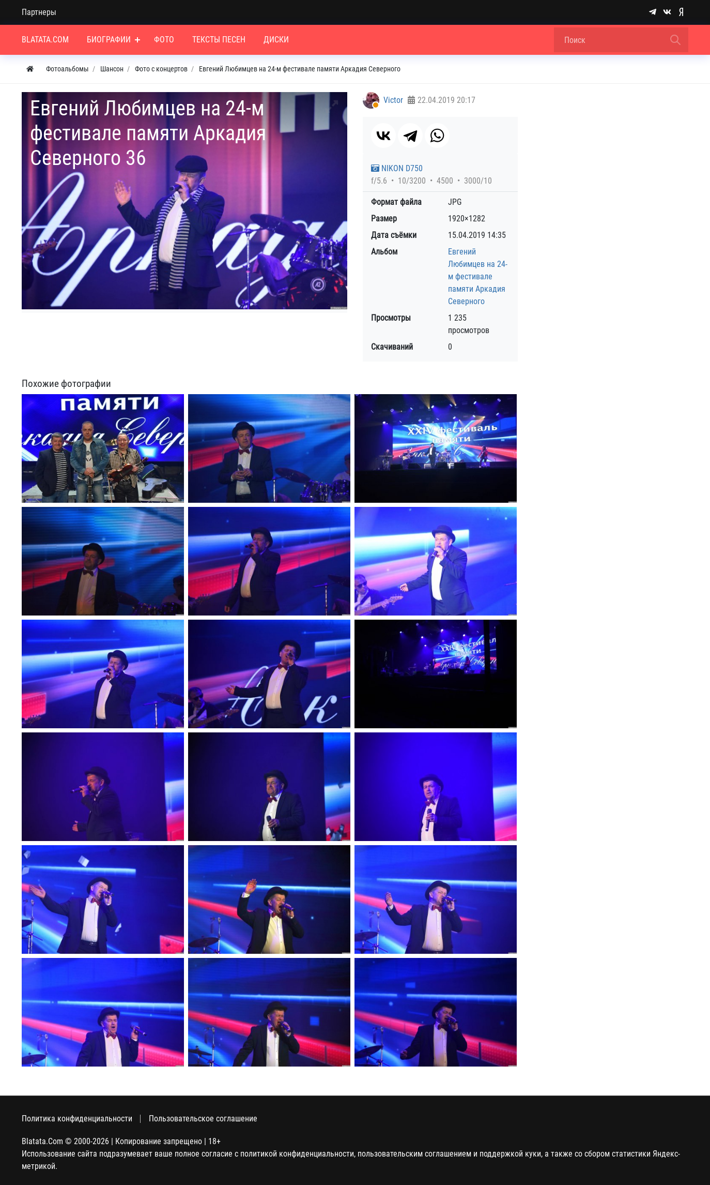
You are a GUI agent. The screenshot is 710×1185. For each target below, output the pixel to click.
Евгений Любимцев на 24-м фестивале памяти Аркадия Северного (477, 276)
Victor (393, 100)
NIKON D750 (397, 168)
